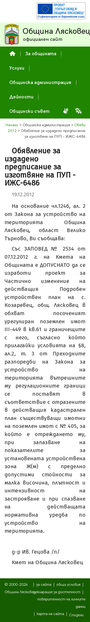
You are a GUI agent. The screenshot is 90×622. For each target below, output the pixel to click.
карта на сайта (50, 614)
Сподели (76, 615)
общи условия (68, 584)
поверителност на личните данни (61, 603)
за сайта (43, 584)
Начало (12, 125)
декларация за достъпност (56, 592)
